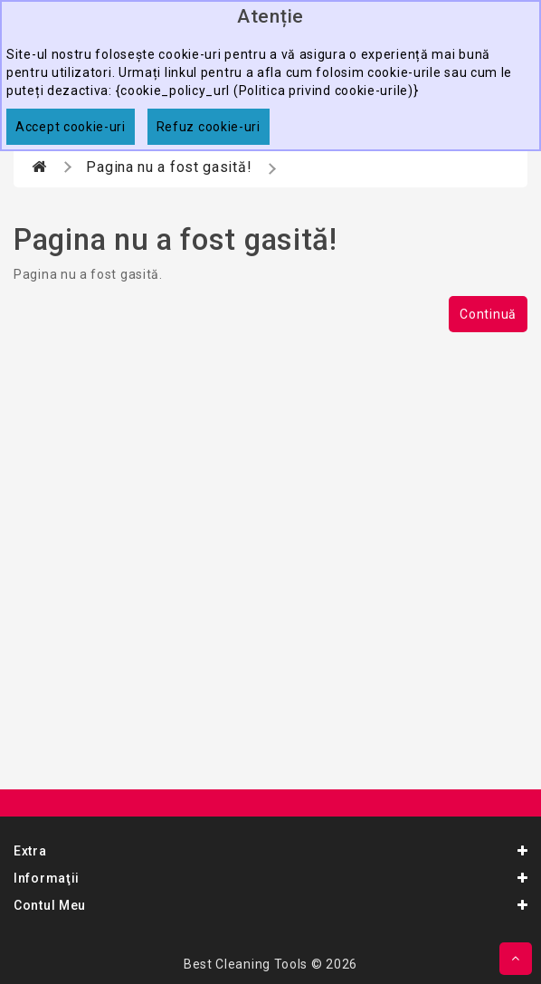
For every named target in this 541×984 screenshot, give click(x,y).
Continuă (488, 314)
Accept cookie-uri (70, 126)
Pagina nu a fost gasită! (169, 167)
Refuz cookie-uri (209, 126)
